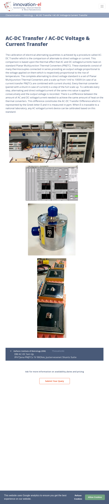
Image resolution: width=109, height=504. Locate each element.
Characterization (13, 15)
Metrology (28, 15)
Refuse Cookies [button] (78, 497)
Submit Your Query (54, 381)
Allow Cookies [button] (95, 497)
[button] (32, 499)
